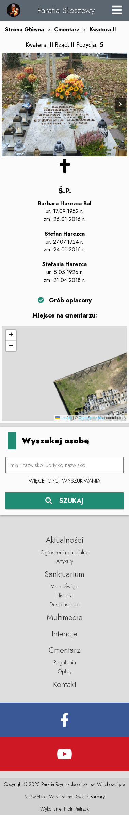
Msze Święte (64, 587)
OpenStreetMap (92, 418)
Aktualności (64, 540)
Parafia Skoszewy (66, 10)
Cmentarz (66, 30)
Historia (65, 595)
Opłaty (65, 671)
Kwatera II (103, 30)
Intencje (64, 633)
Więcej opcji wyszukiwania (64, 481)
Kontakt (64, 684)
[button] (11, 335)
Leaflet (63, 418)
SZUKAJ (64, 501)
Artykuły (64, 561)
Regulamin (64, 663)
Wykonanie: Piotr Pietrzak (64, 808)
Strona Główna (24, 30)
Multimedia (65, 617)
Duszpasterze (64, 604)
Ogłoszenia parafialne (64, 552)
